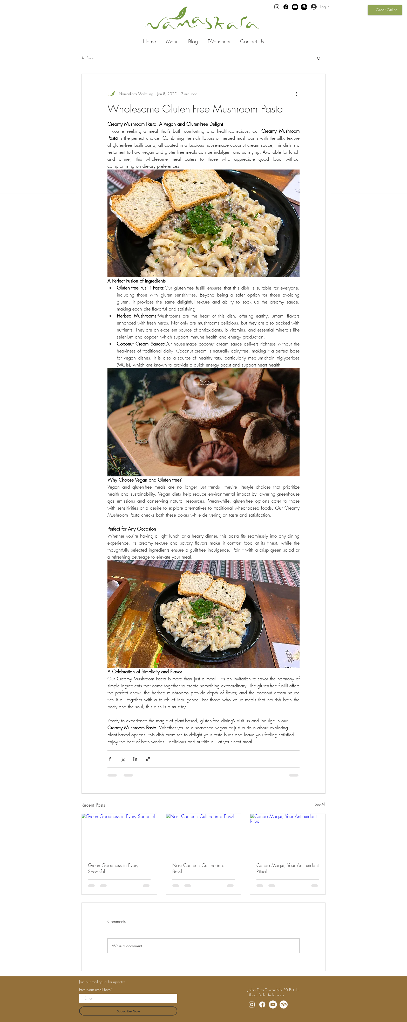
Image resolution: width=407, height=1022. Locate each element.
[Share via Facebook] (109, 759)
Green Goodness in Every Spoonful (113, 868)
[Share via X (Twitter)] (122, 759)
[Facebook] (286, 7)
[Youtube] (295, 7)
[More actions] (296, 93)
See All (320, 804)
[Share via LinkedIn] (135, 759)
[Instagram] (277, 7)
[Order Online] (385, 10)
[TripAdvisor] (304, 7)
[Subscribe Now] (128, 1011)
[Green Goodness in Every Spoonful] (119, 835)
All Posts (87, 57)
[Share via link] (148, 759)
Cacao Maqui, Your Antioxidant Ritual (287, 868)
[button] (318, 58)
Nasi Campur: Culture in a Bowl (198, 868)
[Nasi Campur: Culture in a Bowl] (203, 835)
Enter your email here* (96, 989)
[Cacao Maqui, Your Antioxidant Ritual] (287, 835)
